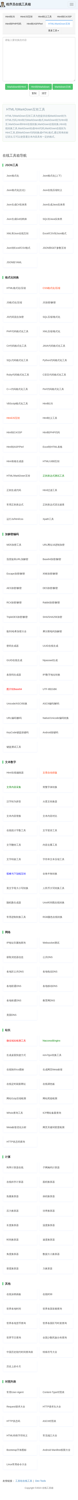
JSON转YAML (14, 262)
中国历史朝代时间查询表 (20, 1352)
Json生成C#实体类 (17, 204)
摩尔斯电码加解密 (52, 631)
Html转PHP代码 (13, 23)
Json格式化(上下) (52, 175)
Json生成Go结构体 (17, 219)
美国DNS (12, 1015)
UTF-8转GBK (50, 689)
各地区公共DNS (15, 971)
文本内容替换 (14, 816)
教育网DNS (49, 1000)
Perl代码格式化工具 (53, 389)
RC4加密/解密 (14, 602)
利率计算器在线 (15, 1167)
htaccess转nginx (51, 1040)
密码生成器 (13, 645)
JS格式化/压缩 (14, 302)
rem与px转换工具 (52, 1055)
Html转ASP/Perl (35, 23)
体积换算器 (49, 1196)
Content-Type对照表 (53, 1392)
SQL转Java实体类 (52, 219)
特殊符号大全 (50, 1352)
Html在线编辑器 (15, 772)
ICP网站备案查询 (52, 1112)
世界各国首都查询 (52, 1308)
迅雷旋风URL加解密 (17, 559)
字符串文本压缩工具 (53, 859)
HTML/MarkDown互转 (59, 23)
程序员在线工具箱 (15, 4)
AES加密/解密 (14, 588)
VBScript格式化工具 (17, 403)
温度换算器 (49, 1225)
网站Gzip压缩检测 (16, 1098)
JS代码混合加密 (15, 317)
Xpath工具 (48, 519)
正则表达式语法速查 (53, 504)
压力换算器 (13, 1210)
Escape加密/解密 (16, 573)
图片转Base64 (14, 689)
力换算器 (47, 1268)
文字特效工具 (14, 859)
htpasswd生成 (50, 660)
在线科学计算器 (15, 1181)
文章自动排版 (50, 772)
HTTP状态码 (13, 1421)
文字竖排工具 (50, 830)
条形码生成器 (14, 674)
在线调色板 (49, 1084)
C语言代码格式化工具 (54, 374)
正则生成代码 (14, 490)
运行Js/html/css (15, 519)
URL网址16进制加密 (54, 544)
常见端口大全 (50, 1435)
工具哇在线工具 (23, 1480)
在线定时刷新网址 (16, 1084)
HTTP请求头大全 (52, 1406)
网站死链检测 (50, 1098)
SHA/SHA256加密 (52, 617)
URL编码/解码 (14, 718)
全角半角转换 (50, 873)
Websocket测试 (51, 942)
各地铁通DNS (14, 1000)
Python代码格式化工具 (55, 360)
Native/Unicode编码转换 (56, 718)
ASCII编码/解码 (51, 703)
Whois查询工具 (15, 1112)
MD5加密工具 (14, 544)
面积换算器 (49, 1181)
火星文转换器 (50, 801)
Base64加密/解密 (52, 559)
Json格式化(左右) (16, 190)
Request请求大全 (16, 1406)
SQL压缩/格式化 (51, 317)
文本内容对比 (50, 816)
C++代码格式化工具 (17, 389)
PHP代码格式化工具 (17, 331)
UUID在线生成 (50, 645)
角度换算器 (13, 1254)
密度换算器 (13, 1268)
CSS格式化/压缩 (51, 288)
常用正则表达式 (15, 504)
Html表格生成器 (15, 461)
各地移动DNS (50, 986)
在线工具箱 (47, 1488)
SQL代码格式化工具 (17, 360)
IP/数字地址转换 (51, 674)
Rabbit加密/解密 (51, 602)
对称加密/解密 (50, 573)
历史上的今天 (14, 1366)
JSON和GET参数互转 (54, 247)
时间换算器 (13, 1239)
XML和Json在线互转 (18, 233)
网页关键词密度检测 (53, 1127)
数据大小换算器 (51, 1254)
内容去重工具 (50, 844)
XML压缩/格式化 (51, 331)
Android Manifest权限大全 (56, 1450)
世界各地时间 (14, 1308)
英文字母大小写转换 (17, 888)
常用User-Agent (15, 1392)
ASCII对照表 (49, 1421)
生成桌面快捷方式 (16, 1055)
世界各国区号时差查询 (55, 1323)
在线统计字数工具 (16, 830)
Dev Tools (40, 1480)
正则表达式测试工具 (53, 475)
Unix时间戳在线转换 (53, 902)
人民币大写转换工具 (53, 888)
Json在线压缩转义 (52, 190)
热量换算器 (13, 1196)
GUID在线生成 (14, 660)
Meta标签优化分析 (16, 1127)
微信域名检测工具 (16, 1040)
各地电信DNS (50, 971)
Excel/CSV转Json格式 (54, 233)
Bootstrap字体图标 (17, 1450)
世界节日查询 (14, 1337)
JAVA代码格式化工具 (54, 345)
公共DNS (48, 957)
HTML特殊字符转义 (17, 1435)
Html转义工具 (45, 16)
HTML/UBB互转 (51, 461)
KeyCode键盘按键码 (18, 732)
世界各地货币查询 (16, 1323)
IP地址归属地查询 (16, 942)
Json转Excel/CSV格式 (18, 247)
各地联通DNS (14, 986)
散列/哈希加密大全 (17, 631)
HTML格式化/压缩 (16, 288)
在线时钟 (47, 1294)
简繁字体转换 (50, 787)
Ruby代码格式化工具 (18, 374)
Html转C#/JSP (64, 16)
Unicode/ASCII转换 (17, 703)
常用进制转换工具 (16, 917)
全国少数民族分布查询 (55, 1337)
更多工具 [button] (53, 30)
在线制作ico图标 (15, 1069)
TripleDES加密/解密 (17, 617)
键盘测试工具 (14, 746)
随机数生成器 (14, 902)
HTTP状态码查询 (16, 1141)
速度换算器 (49, 1239)
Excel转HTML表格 (52, 446)
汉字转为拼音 (14, 801)
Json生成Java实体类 (54, 204)
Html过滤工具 (50, 490)
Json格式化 (13, 175)
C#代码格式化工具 (17, 345)
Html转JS (10, 16)
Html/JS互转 (26, 16)
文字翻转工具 (14, 844)
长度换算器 (13, 1225)
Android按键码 (50, 732)
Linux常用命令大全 (17, 1464)
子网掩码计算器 (51, 1167)
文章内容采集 (14, 787)
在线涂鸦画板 (14, 1294)
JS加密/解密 (49, 302)
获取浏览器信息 (15, 957)
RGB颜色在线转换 (52, 917)
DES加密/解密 (50, 588)
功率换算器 (49, 1210)
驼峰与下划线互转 (16, 873)
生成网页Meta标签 (53, 1069)
